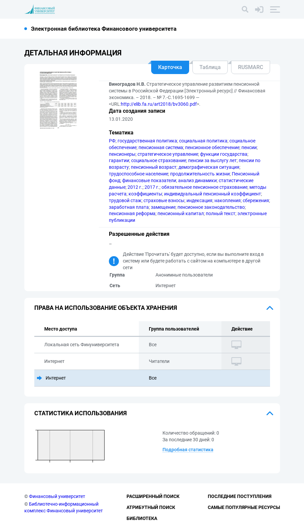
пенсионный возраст (153, 167)
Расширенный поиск (153, 496)
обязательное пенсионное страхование (204, 187)
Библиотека (142, 518)
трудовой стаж (125, 200)
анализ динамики (197, 180)
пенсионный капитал (180, 213)
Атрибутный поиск (151, 507)
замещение (163, 207)
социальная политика (203, 140)
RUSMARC (250, 67)
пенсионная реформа (132, 213)
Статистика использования (80, 413)
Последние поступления (239, 496)
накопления (227, 200)
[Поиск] (245, 9)
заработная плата (129, 207)
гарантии (119, 160)
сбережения (256, 200)
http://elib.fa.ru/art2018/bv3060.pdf (159, 104)
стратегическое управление (168, 154)
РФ (112, 140)
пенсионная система (161, 147)
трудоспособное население (138, 173)
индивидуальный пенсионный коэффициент (212, 193)
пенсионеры (122, 154)
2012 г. (135, 187)
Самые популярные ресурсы (244, 507)
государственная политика (147, 140)
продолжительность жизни (200, 173)
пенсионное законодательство (211, 207)
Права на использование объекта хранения (105, 307)
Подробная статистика (187, 449)
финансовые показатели (149, 180)
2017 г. (152, 187)
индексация (199, 200)
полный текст (220, 213)
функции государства (223, 154)
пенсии (249, 147)
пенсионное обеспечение (212, 147)
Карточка (170, 67)
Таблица (210, 67)
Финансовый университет (57, 496)
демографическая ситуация (208, 167)
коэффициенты (145, 193)
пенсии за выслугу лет (212, 160)
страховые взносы (164, 200)
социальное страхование (158, 160)
